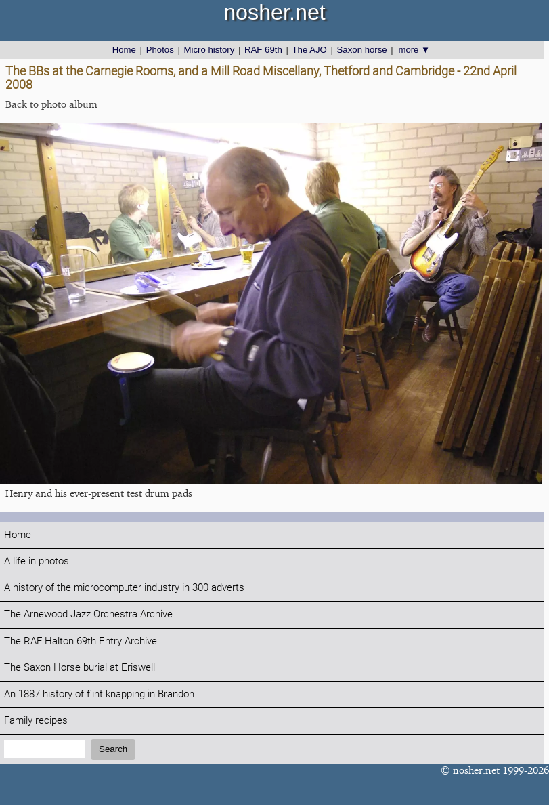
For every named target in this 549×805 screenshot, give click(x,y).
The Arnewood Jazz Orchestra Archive (88, 614)
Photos (160, 50)
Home (124, 50)
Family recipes (36, 720)
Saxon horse (362, 50)
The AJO (309, 50)
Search (113, 749)
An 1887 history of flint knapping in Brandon (99, 694)
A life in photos (36, 561)
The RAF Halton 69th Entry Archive (80, 641)
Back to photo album (51, 104)
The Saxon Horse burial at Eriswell (79, 668)
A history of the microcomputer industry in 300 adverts (124, 588)
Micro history (209, 50)
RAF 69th (263, 50)
